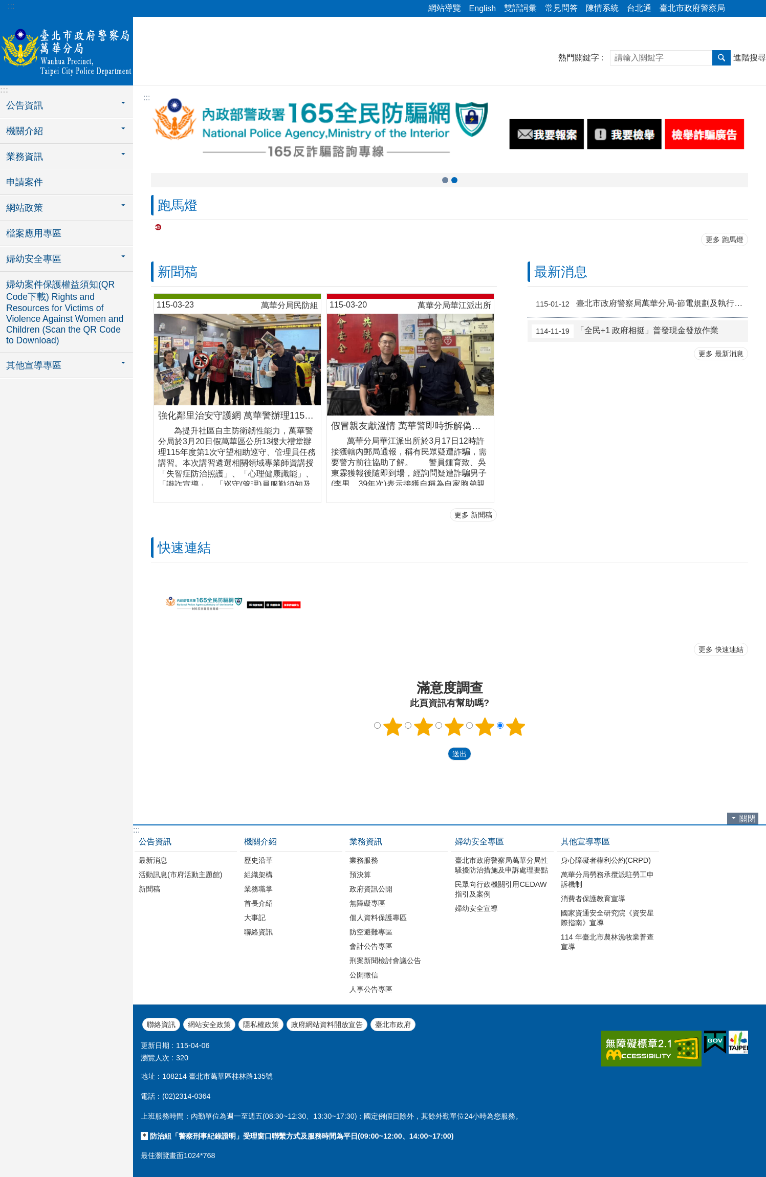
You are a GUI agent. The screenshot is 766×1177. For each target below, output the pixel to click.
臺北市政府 (393, 1024)
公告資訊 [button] (24, 105)
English (482, 8)
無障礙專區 (367, 903)
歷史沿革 (258, 860)
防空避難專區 (370, 932)
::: (11, 6)
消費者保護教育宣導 (593, 899)
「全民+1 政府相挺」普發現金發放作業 (625, 331)
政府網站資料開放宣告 (327, 1024)
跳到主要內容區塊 (5, 5)
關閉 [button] (747, 818)
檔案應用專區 (33, 233)
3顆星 (454, 726)
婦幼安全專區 (479, 841)
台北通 (639, 8)
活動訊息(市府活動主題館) (181, 874)
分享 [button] (738, 9)
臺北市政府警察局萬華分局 (66, 49)
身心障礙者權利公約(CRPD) (606, 860)
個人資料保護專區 (378, 917)
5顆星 (515, 726)
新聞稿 (178, 272)
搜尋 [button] (721, 58)
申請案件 (24, 182)
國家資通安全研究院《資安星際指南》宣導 (607, 918)
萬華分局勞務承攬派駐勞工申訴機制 (607, 879)
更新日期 (155, 1045)
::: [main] (146, 97)
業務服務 (363, 860)
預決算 (360, 874)
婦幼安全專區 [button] (33, 259)
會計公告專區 (370, 946)
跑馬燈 (178, 205)
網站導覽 (444, 8)
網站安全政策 (209, 1024)
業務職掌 (258, 889)
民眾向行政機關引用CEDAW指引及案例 (500, 889)
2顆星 (423, 726)
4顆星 (484, 726)
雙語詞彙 (520, 8)
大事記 (255, 917)
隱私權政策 (261, 1024)
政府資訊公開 (370, 889)
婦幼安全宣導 (476, 908)
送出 (438, 754)
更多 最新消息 (720, 354)
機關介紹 (260, 841)
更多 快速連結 (720, 649)
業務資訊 (365, 841)
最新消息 (560, 272)
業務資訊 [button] (24, 156)
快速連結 (184, 547)
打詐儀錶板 (454, 180)
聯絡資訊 (258, 932)
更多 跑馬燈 (724, 239)
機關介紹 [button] (24, 131)
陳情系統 (602, 8)
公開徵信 (363, 975)
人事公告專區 (370, 989)
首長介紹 (258, 903)
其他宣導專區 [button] (33, 365)
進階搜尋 (749, 57)
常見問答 (561, 8)
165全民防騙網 (445, 180)
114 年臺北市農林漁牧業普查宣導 (607, 942)
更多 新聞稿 (473, 515)
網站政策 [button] (24, 208)
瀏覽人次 (155, 1058)
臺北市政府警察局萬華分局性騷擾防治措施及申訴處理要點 (501, 865)
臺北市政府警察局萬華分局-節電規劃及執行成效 (640, 304)
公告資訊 (155, 841)
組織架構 (258, 874)
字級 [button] (752, 9)
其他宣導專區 (585, 841)
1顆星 (392, 726)
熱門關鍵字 (578, 57)
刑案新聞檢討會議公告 (385, 960)
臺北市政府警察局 (692, 8)
